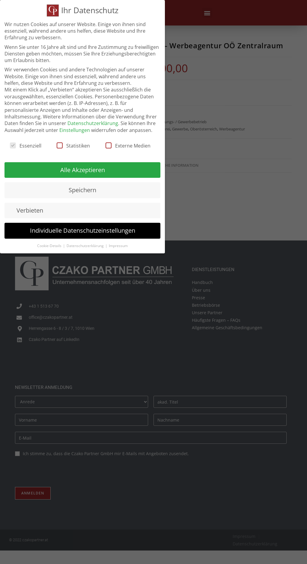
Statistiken (73, 145)
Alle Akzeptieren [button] (82, 170)
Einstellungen (74, 130)
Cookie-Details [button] (49, 245)
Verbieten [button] (29, 210)
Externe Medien (128, 145)
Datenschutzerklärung (92, 123)
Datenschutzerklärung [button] (86, 245)
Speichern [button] (82, 190)
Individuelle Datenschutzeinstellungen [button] (82, 230)
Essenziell (25, 145)
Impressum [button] (118, 245)
